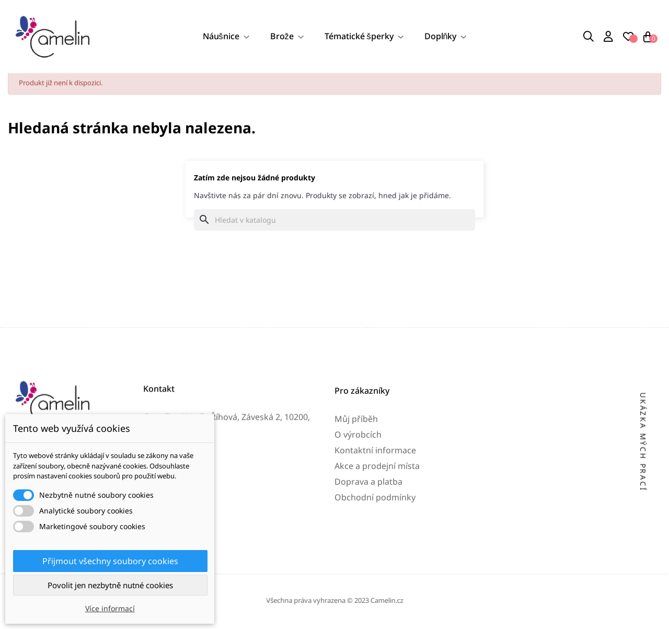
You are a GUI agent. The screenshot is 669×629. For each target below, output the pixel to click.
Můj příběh (356, 489)
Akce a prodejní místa (377, 536)
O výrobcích (358, 504)
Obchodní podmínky (375, 567)
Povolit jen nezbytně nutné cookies (110, 585)
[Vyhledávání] (334, 222)
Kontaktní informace (375, 520)
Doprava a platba (368, 551)
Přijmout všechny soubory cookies (110, 561)
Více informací (110, 608)
